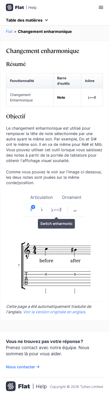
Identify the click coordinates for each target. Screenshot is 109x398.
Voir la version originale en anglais (54, 311)
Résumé (16, 63)
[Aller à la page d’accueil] (26, 386)
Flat (9, 31)
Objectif (15, 116)
